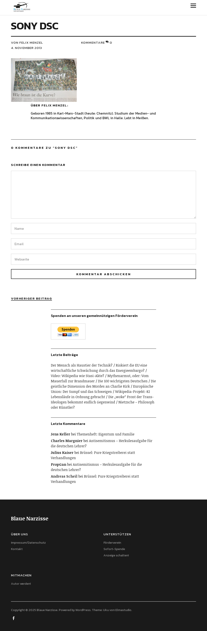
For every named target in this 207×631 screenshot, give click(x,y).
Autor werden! (21, 583)
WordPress (83, 610)
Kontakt (17, 549)
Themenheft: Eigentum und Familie (105, 434)
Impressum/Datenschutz (28, 542)
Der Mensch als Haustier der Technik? (81, 365)
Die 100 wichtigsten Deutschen (123, 381)
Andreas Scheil (64, 476)
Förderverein (112, 542)
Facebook (14, 618)
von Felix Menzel (27, 42)
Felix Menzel (54, 105)
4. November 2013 (26, 47)
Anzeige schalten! (116, 555)
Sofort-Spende (114, 549)
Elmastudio (123, 610)
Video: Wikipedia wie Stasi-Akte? (77, 375)
